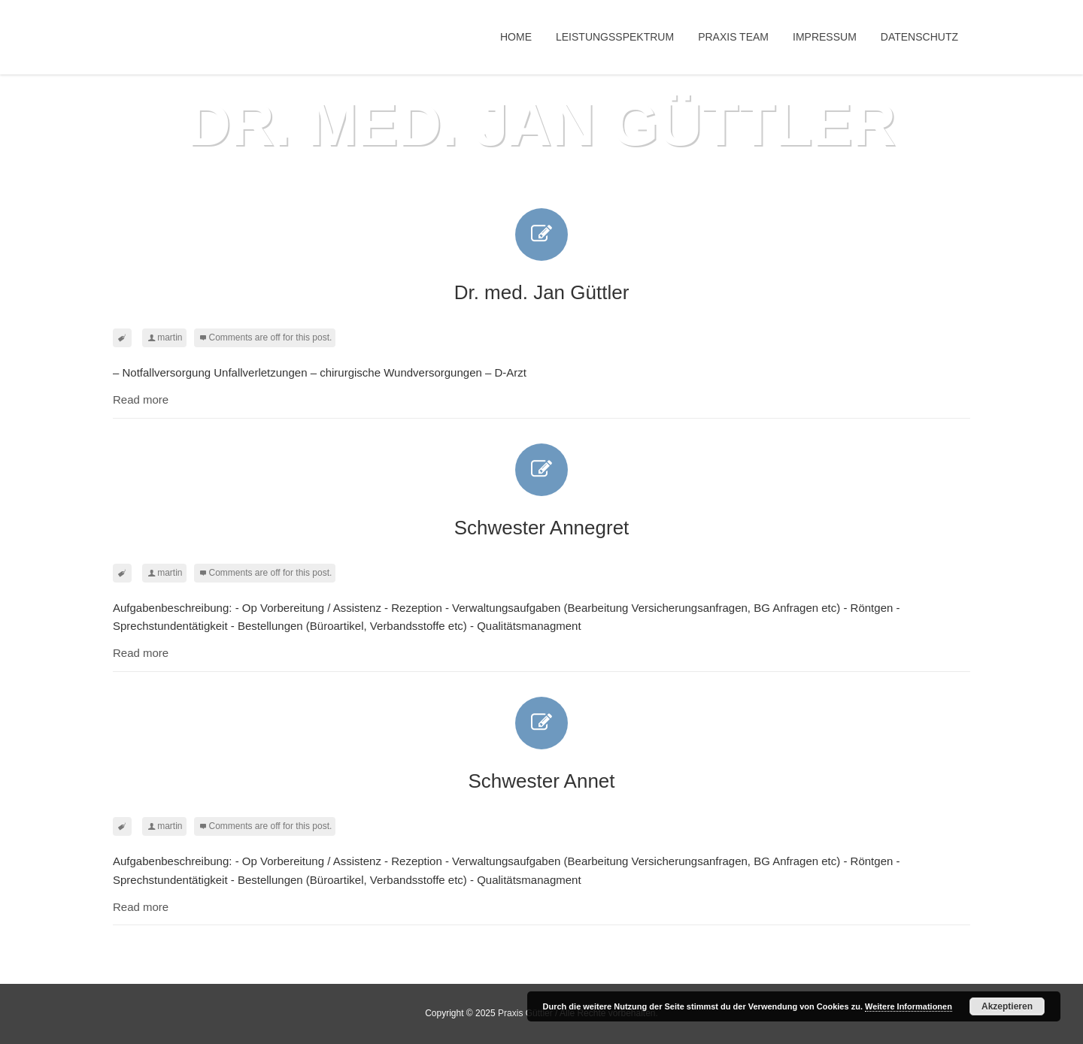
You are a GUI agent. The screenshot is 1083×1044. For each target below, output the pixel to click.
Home (516, 37)
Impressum (825, 37)
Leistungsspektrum (615, 37)
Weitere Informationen (908, 1006)
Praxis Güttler (525, 1013)
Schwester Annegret (541, 491)
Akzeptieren (1007, 1006)
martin (169, 337)
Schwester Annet (541, 744)
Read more (140, 399)
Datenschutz (919, 37)
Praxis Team (733, 37)
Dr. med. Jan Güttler (541, 256)
